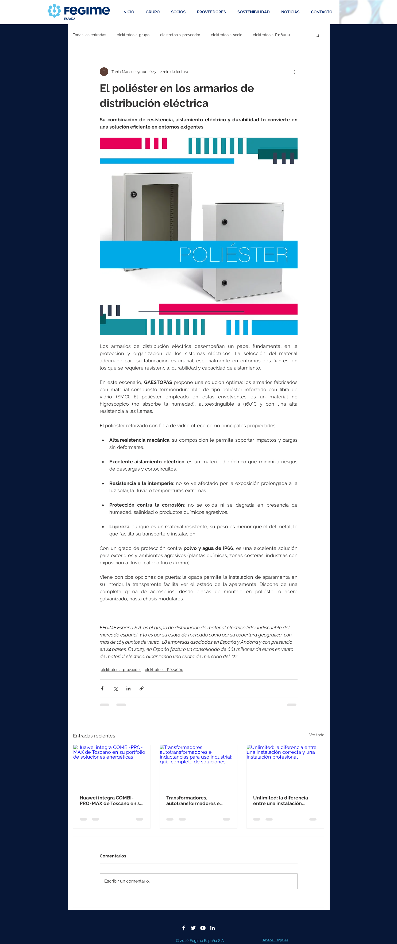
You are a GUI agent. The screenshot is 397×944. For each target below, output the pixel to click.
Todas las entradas (89, 35)
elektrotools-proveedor (180, 35)
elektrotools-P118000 (271, 35)
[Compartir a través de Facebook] (102, 688)
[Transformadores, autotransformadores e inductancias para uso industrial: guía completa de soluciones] (198, 766)
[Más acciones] (294, 71)
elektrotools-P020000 (164, 669)
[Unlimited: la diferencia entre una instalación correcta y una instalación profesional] (285, 766)
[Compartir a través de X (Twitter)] (115, 688)
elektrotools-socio (226, 35)
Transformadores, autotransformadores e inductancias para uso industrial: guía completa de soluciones (195, 800)
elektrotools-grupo (133, 35)
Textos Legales (275, 940)
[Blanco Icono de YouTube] (203, 928)
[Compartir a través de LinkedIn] (128, 688)
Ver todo (316, 735)
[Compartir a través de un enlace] (141, 688)
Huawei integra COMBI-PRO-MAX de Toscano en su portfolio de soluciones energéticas (111, 800)
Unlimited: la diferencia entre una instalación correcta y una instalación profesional (283, 800)
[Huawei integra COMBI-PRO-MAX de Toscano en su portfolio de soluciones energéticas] (112, 766)
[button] (317, 35)
